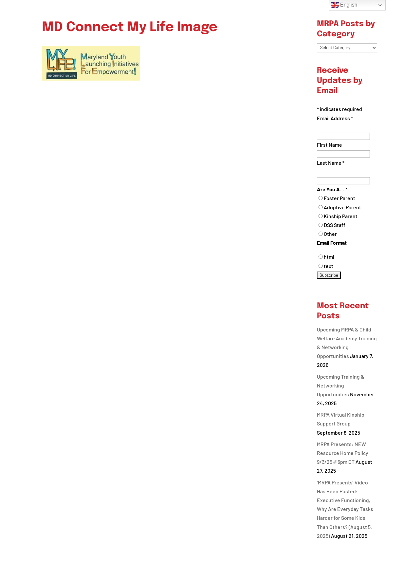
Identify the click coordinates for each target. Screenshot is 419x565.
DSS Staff (334, 225)
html (329, 257)
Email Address (335, 118)
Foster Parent (339, 198)
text (328, 266)
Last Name (330, 163)
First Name (329, 144)
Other (330, 234)
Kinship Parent (340, 216)
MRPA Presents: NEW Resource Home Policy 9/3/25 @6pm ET (342, 453)
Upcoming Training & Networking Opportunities (340, 385)
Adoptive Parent (342, 207)
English (344, 5)
